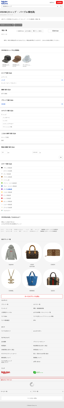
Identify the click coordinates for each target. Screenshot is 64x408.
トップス (33, 120)
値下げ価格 (32, 93)
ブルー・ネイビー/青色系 (32, 186)
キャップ (18, 25)
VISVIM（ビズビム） (7, 25)
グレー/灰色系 (32, 174)
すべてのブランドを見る (32, 296)
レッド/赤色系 (32, 198)
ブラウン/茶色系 (32, 177)
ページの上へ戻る (32, 398)
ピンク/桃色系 (32, 195)
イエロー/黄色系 (32, 192)
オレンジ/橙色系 (32, 201)
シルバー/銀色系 (32, 204)
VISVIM (32, 104)
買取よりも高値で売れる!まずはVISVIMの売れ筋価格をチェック (32, 223)
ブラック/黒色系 (32, 167)
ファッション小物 (33, 126)
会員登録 (59, 2)
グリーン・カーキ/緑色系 (32, 183)
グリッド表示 (37, 31)
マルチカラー (32, 210)
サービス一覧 (4, 391)
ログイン (52, 2)
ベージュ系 (32, 180)
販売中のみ (20, 31)
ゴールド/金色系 (32, 207)
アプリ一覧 (35, 391)
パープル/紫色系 (32, 189)
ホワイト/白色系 (32, 171)
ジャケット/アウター (33, 123)
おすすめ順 (28, 31)
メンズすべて (33, 117)
